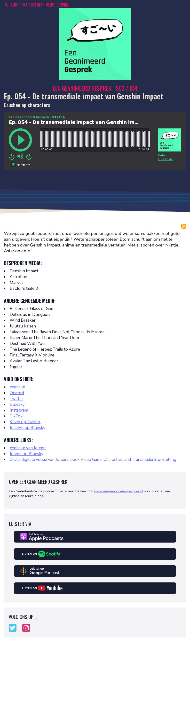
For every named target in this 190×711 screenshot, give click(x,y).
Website (17, 387)
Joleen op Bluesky (26, 454)
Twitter (16, 398)
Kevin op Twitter (25, 422)
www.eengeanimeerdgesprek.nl (118, 491)
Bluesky (17, 404)
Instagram (19, 410)
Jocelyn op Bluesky (27, 427)
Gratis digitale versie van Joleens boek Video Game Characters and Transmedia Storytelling (93, 459)
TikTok (16, 416)
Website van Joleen (28, 448)
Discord (17, 393)
